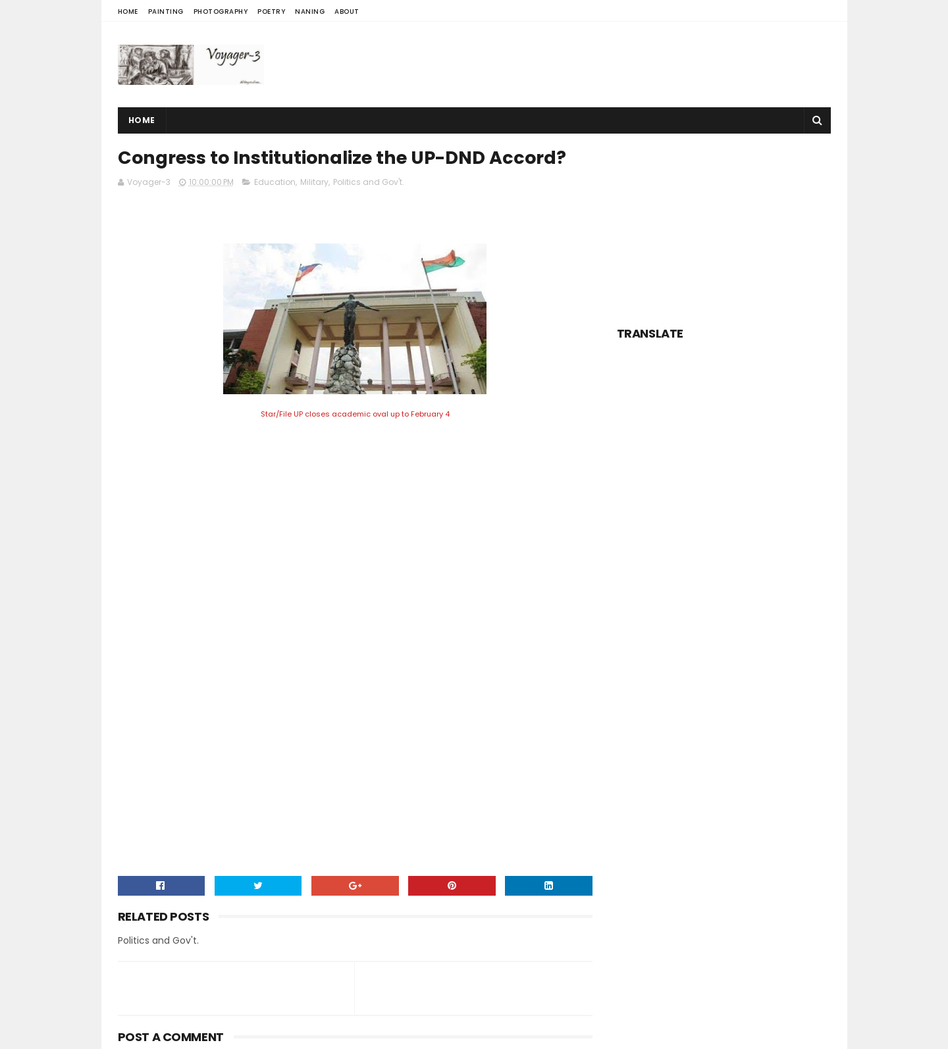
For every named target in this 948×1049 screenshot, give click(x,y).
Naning (310, 11)
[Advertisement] (591, 64)
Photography (221, 11)
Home (128, 11)
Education (275, 182)
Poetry (271, 11)
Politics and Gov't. (368, 182)
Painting (166, 11)
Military (314, 182)
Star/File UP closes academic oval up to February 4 (355, 414)
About (346, 11)
